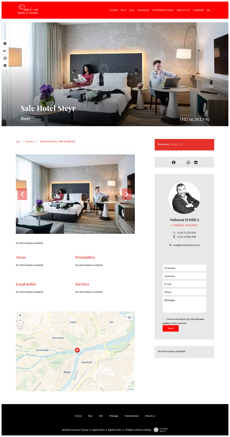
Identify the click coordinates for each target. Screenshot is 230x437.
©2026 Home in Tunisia (75, 429)
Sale (18, 141)
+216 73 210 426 (186, 232)
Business (30, 141)
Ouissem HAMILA (184, 219)
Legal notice (98, 429)
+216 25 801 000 (186, 236)
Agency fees (114, 429)
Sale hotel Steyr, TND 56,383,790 (57, 141)
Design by (160, 429)
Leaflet (131, 389)
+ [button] (20, 315)
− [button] (20, 320)
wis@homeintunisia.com (186, 244)
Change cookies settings (138, 429)
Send (171, 328)
